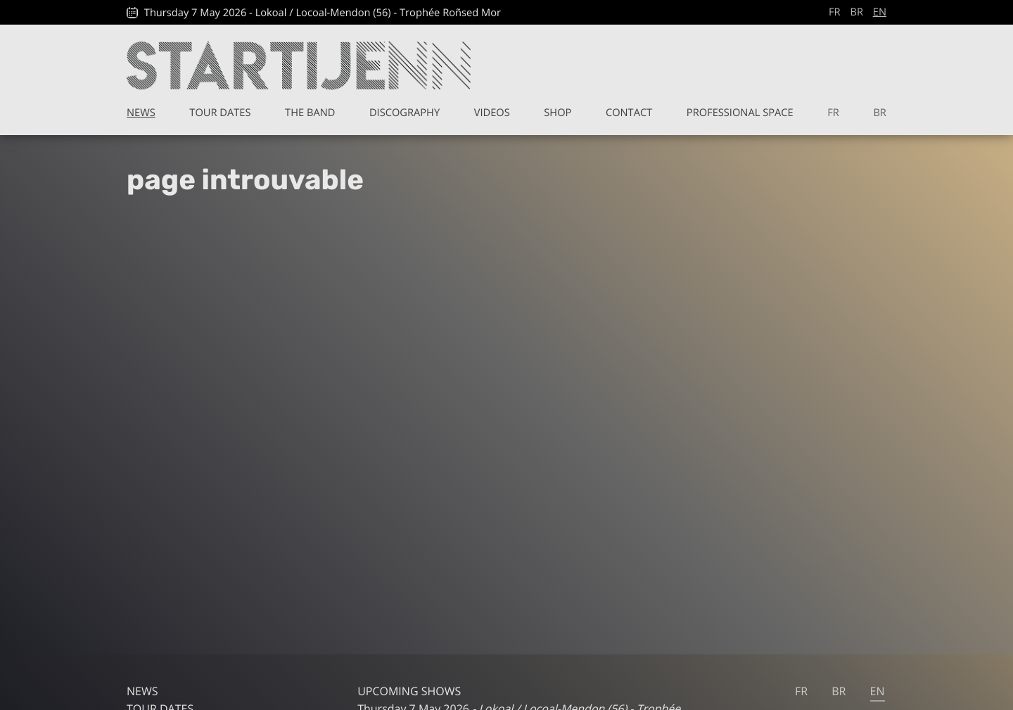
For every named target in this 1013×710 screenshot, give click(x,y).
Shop (557, 113)
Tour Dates (219, 113)
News (141, 113)
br (856, 12)
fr (835, 12)
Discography (404, 113)
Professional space (740, 113)
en (879, 12)
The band (310, 113)
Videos (492, 113)
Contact (629, 113)
